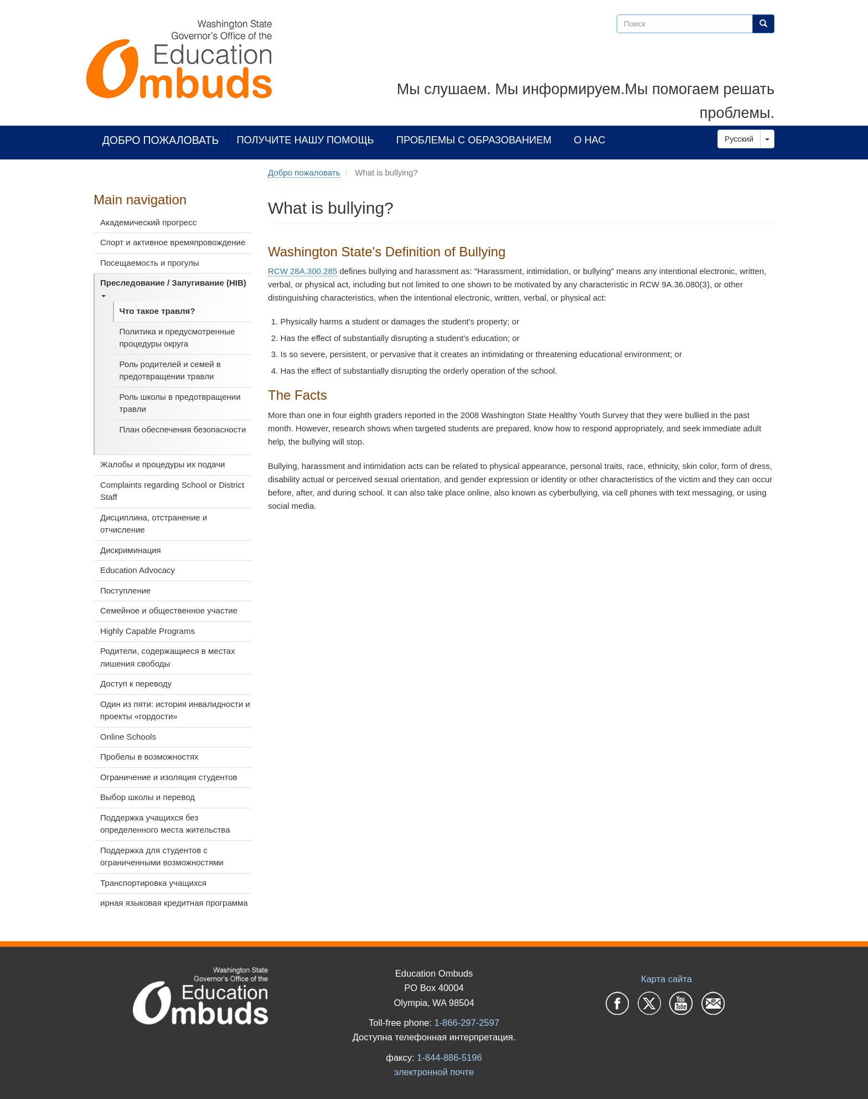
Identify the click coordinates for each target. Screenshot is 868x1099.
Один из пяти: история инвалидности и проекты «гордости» (175, 710)
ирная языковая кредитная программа (174, 902)
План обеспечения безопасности (183, 429)
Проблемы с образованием (473, 139)
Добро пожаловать (160, 140)
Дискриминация (130, 550)
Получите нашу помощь (305, 139)
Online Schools (128, 736)
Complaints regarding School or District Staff (172, 491)
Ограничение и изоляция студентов (168, 777)
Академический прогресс (148, 222)
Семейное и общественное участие (168, 610)
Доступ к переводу (136, 683)
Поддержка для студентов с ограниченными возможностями (162, 856)
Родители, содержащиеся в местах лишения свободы (167, 657)
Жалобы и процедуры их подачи (162, 464)
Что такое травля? (157, 311)
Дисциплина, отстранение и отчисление (153, 524)
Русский (739, 139)
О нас (590, 139)
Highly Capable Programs (147, 631)
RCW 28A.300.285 (302, 271)
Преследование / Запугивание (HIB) (173, 287)
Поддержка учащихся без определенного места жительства (165, 824)
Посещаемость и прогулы (149, 262)
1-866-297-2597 (466, 1023)
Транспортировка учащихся (153, 883)
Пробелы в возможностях (149, 756)
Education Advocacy (137, 570)
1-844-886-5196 (449, 1057)
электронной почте (434, 1072)
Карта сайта (666, 979)
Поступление (125, 590)
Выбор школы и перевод (147, 797)
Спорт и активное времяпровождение (172, 242)
